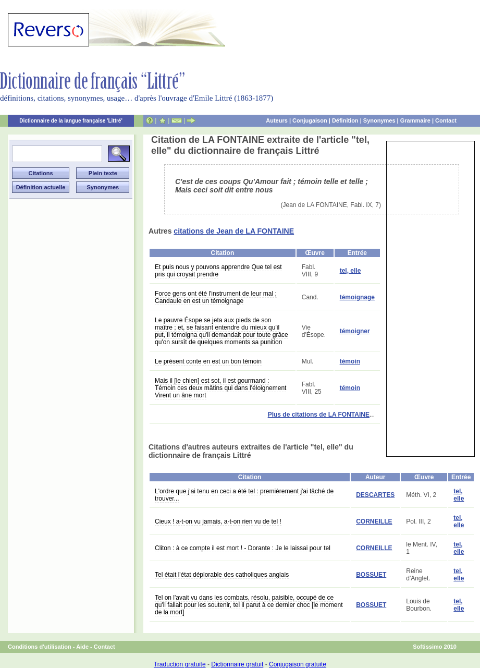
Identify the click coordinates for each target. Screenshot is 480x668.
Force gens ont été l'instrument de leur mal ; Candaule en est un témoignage (216, 297)
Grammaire (415, 120)
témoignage (357, 297)
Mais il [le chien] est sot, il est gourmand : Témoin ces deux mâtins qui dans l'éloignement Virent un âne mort (220, 388)
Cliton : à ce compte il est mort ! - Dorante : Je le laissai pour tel (242, 548)
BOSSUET (371, 574)
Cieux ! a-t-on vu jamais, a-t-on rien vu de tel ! (218, 521)
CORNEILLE (374, 521)
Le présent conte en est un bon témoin (208, 361)
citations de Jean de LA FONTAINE (234, 231)
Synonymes (379, 120)
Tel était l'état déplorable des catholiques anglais (222, 574)
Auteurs (277, 120)
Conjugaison (309, 120)
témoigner (355, 331)
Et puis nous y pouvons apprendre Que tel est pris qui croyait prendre (218, 270)
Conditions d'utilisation (39, 646)
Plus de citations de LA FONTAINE (319, 414)
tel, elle (350, 270)
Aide (82, 646)
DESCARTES (375, 495)
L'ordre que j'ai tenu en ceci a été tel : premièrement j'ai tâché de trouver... (244, 495)
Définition (345, 120)
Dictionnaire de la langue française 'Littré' (70, 121)
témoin (350, 361)
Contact (446, 120)
